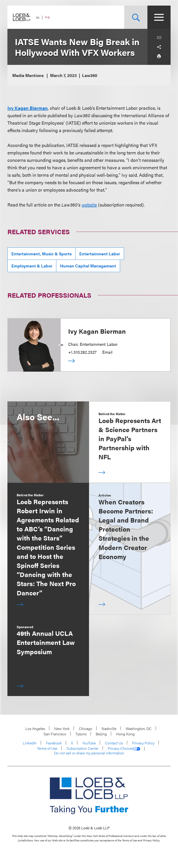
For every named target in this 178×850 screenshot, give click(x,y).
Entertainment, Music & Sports (41, 254)
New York (62, 728)
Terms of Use (47, 748)
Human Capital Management (88, 266)
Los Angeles (35, 728)
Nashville (109, 728)
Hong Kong (125, 734)
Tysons (81, 734)
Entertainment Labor (99, 254)
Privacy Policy (143, 743)
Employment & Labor (31, 266)
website (89, 204)
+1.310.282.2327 (82, 352)
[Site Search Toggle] (135, 17)
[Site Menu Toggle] (159, 17)
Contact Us (114, 743)
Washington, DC (139, 728)
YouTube (89, 743)
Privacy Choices (124, 748)
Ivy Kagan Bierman (27, 107)
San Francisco (55, 734)
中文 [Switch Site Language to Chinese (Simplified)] (47, 17)
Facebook (54, 743)
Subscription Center (83, 748)
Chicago (85, 728)
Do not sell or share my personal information (89, 753)
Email (107, 352)
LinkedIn (30, 743)
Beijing (101, 734)
